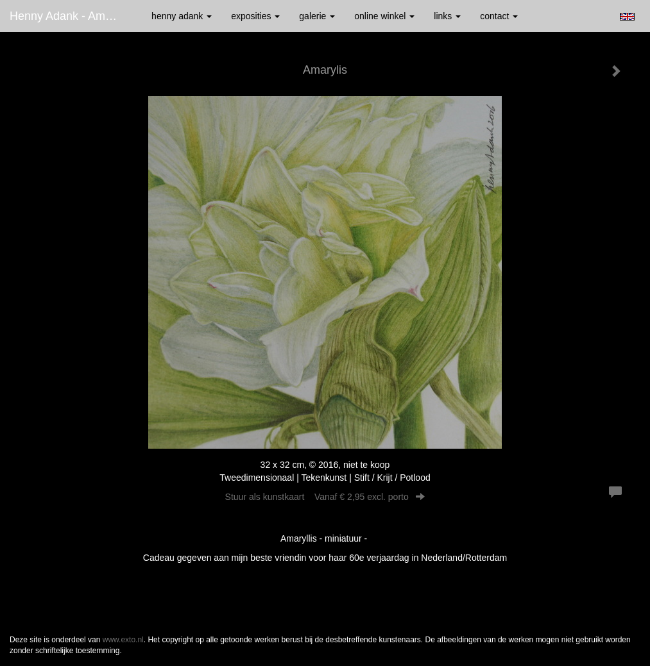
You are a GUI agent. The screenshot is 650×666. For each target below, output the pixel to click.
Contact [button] (499, 16)
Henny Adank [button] (181, 16)
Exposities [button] (255, 16)
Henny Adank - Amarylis (71, 16)
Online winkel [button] (384, 16)
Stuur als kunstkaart (325, 497)
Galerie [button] (317, 16)
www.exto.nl (123, 639)
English (627, 17)
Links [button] (447, 16)
